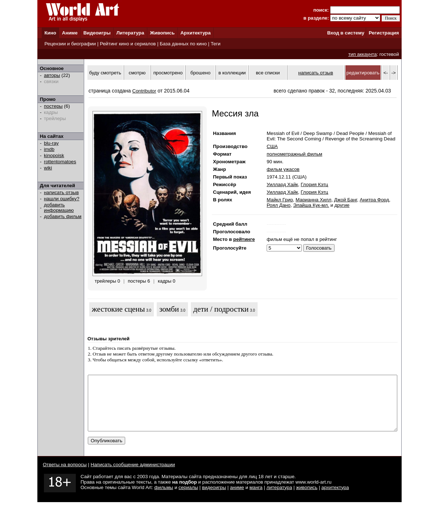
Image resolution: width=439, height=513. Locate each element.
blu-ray (51, 143)
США (272, 146)
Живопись (162, 33)
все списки (268, 72)
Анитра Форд (374, 199)
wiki (48, 168)
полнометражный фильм (294, 154)
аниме (237, 498)
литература (279, 498)
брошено (200, 72)
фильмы (163, 498)
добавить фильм (63, 216)
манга (256, 498)
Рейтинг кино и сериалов (128, 43)
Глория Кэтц (314, 184)
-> (393, 72)
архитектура (335, 498)
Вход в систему (345, 33)
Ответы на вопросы (65, 475)
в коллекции (232, 72)
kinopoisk (54, 155)
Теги (216, 43)
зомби (169, 309)
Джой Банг (345, 199)
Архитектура (195, 33)
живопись (306, 498)
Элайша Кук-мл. (311, 205)
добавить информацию (59, 207)
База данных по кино (183, 43)
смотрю (137, 72)
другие (342, 205)
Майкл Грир (280, 199)
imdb (49, 149)
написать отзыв (61, 192)
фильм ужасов (283, 169)
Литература (130, 33)
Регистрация (384, 33)
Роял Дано (279, 205)
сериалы (188, 498)
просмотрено (168, 72)
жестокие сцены (118, 309)
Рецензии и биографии (70, 43)
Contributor (144, 91)
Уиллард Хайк (282, 184)
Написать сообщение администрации (133, 475)
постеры (53, 106)
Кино (50, 33)
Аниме (70, 33)
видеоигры (214, 498)
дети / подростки (221, 309)
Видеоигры (97, 33)
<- (385, 72)
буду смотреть (105, 72)
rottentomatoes (60, 161)
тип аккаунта (362, 54)
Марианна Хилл (314, 199)
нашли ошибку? (61, 198)
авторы (52, 75)
